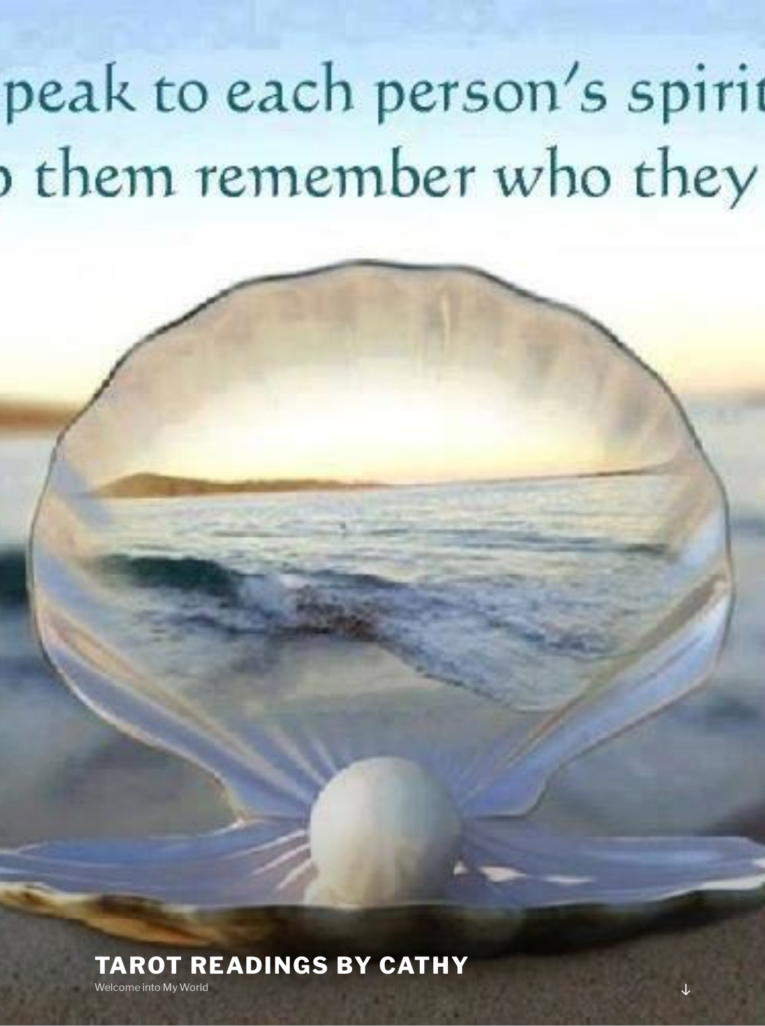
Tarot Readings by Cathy (282, 965)
